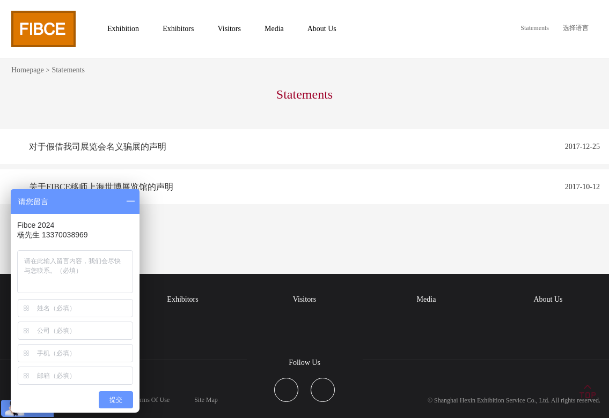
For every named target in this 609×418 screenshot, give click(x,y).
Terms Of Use (152, 400)
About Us (547, 299)
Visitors (305, 299)
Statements (534, 28)
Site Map (206, 400)
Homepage (27, 70)
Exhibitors (182, 299)
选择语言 (576, 28)
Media (426, 299)
